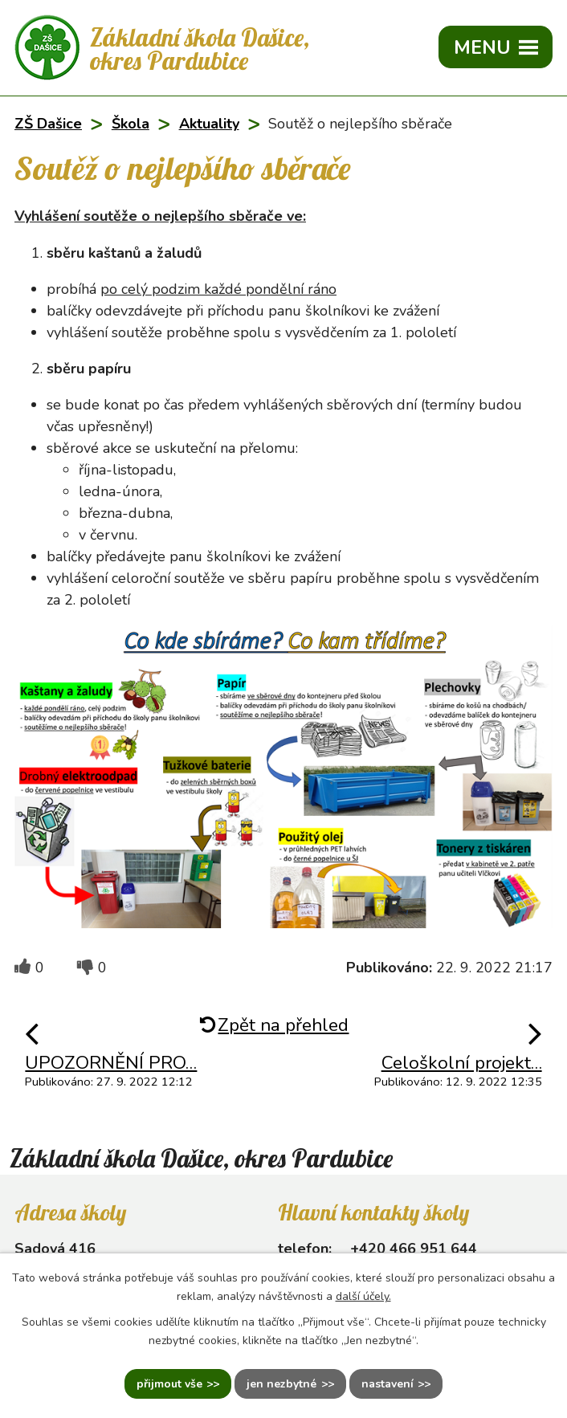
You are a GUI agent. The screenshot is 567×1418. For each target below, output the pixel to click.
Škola (130, 123)
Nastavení (387, 1384)
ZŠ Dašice (48, 123)
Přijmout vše (169, 1384)
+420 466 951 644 (413, 1248)
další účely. (363, 1296)
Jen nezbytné (281, 1384)
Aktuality (209, 123)
